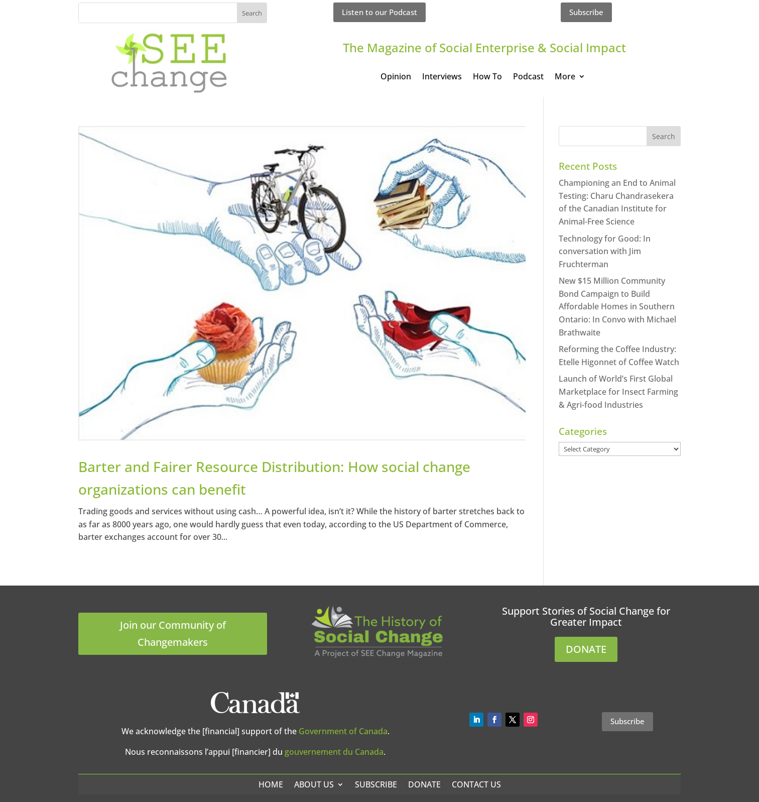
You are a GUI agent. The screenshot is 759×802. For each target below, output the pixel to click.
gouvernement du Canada (334, 751)
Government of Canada (343, 731)
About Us (314, 784)
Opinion (396, 77)
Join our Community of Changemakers (173, 633)
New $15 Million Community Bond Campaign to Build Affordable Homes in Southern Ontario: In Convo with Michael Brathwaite (617, 306)
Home (271, 784)
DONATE (586, 649)
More (565, 77)
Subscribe (586, 12)
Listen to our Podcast (379, 12)
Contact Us (476, 784)
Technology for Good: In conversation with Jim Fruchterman (605, 251)
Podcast (528, 77)
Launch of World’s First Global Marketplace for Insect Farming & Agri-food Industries (618, 391)
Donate (424, 784)
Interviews (442, 77)
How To (487, 77)
